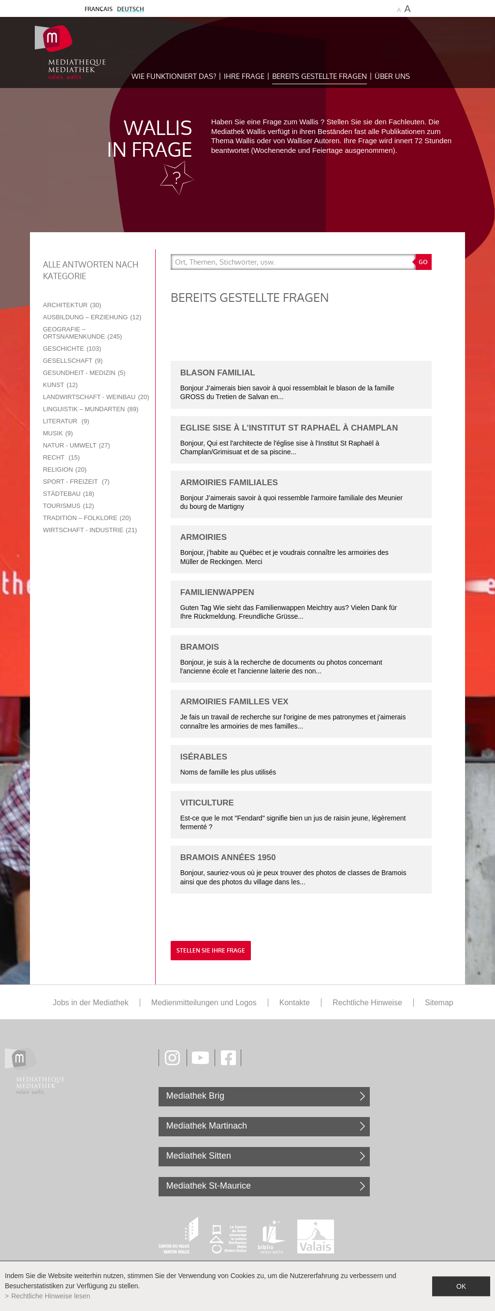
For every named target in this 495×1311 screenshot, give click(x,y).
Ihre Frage (244, 76)
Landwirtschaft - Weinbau (96, 397)
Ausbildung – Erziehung (92, 317)
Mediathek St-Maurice (208, 1186)
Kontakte (294, 1002)
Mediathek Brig (195, 1096)
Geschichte (72, 348)
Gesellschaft (73, 360)
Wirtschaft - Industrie (90, 530)
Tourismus (68, 505)
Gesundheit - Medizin (84, 372)
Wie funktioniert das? (173, 76)
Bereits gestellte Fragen (319, 76)
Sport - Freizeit (76, 481)
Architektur (72, 305)
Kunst (60, 384)
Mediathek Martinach (206, 1126)
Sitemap (439, 1002)
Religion (65, 469)
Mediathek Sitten (198, 1156)
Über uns (392, 76)
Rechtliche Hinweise (367, 1002)
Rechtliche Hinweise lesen (50, 1296)
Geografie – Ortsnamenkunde (82, 333)
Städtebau (68, 493)
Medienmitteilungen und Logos (204, 1002)
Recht (61, 457)
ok (461, 1286)
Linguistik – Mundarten (91, 409)
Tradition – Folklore (87, 517)
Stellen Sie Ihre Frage (210, 950)
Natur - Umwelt (76, 445)
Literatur (66, 421)
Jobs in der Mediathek (91, 1002)
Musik (58, 433)
